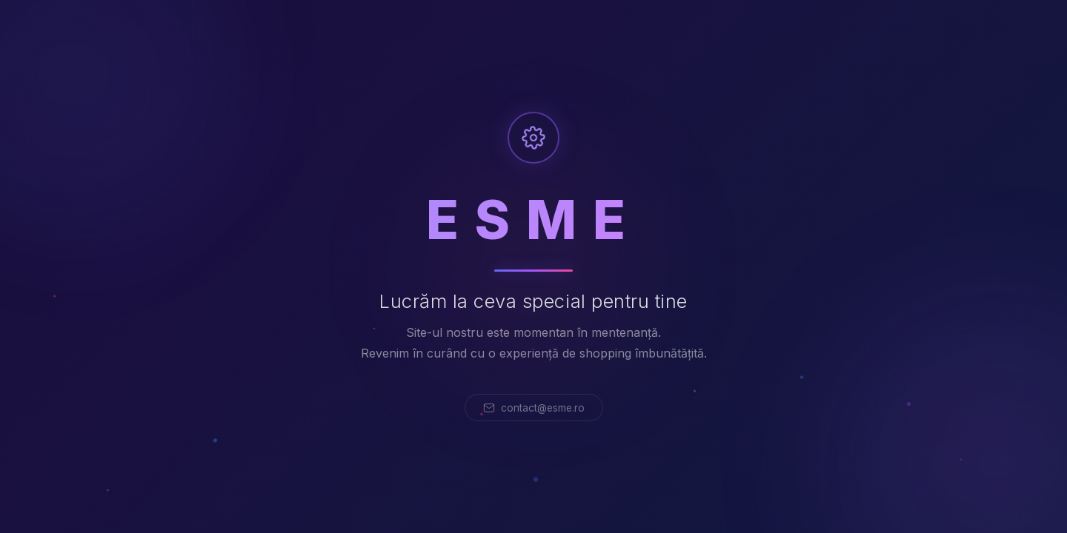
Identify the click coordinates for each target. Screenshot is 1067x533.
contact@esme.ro (534, 408)
